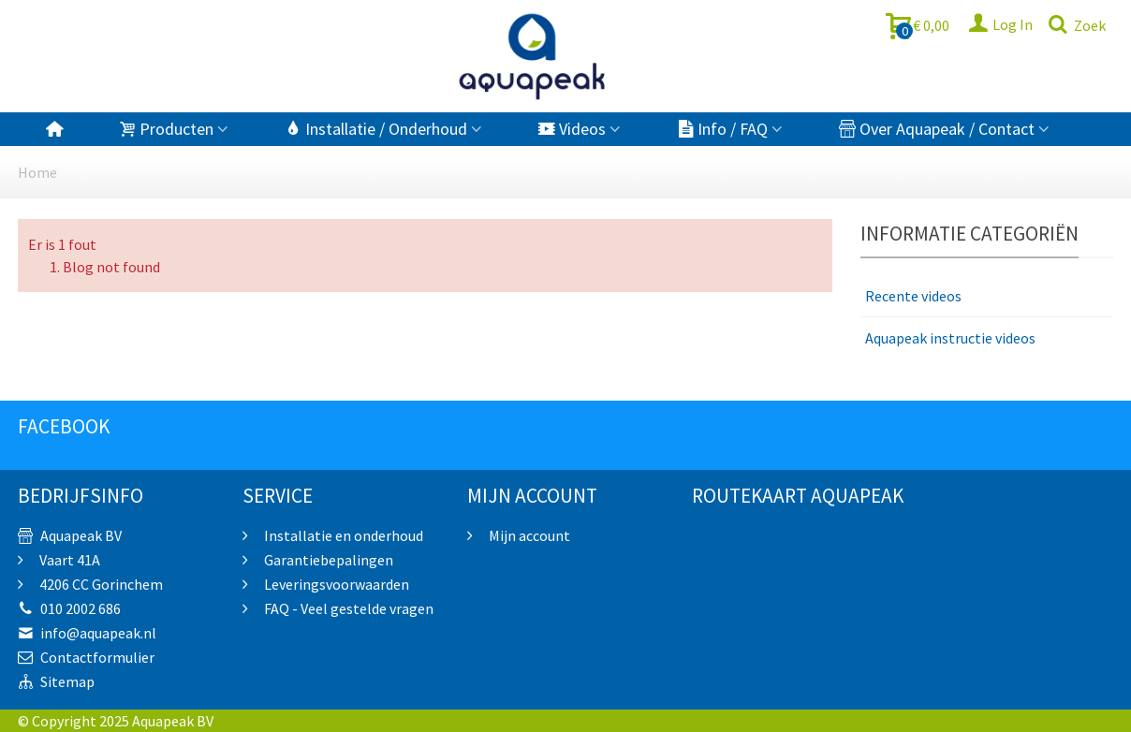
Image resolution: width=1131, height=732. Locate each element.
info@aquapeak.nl (87, 633)
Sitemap (56, 681)
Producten (166, 129)
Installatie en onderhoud (342, 535)
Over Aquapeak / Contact (937, 129)
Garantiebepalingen (327, 559)
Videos (572, 129)
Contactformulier (86, 657)
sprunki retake (683, 669)
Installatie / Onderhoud (376, 129)
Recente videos (913, 295)
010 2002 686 (69, 608)
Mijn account (528, 535)
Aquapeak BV (70, 535)
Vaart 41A (68, 559)
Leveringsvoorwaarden (335, 584)
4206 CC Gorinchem (100, 584)
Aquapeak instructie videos (950, 338)
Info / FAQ (722, 129)
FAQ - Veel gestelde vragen (347, 608)
